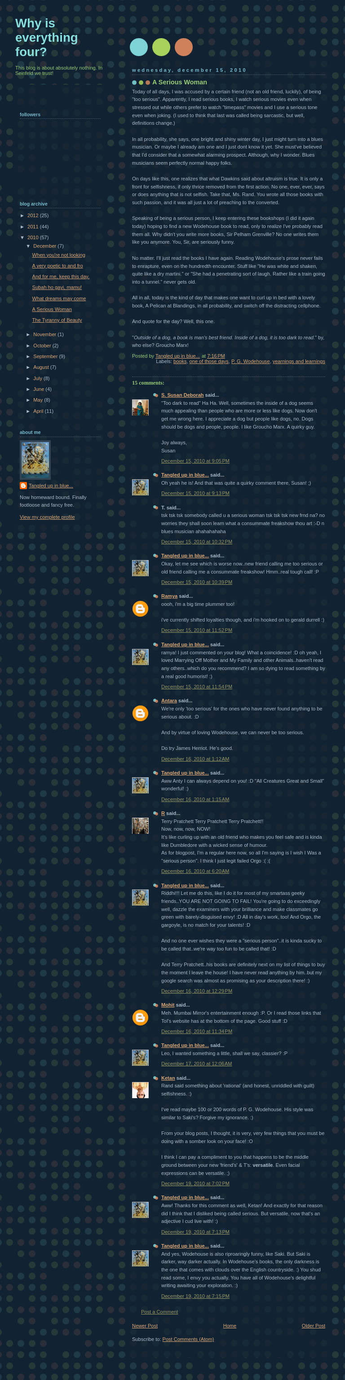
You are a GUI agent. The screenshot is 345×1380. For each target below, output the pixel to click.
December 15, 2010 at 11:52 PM (196, 630)
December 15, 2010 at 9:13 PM (195, 493)
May (38, 400)
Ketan (168, 1078)
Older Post (313, 1325)
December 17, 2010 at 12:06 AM (196, 1063)
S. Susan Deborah (182, 395)
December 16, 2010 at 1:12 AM (195, 759)
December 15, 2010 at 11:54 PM (196, 686)
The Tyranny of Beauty (57, 320)
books (179, 361)
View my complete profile (47, 517)
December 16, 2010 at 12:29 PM (196, 991)
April (38, 411)
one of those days (209, 361)
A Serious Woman (52, 309)
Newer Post (145, 1325)
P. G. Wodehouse (250, 361)
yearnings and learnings (299, 361)
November (45, 334)
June (39, 389)
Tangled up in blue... (185, 475)
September (46, 356)
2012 (33, 215)
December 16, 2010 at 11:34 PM (196, 1031)
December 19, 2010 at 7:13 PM (195, 1232)
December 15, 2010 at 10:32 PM (196, 541)
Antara (169, 700)
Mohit (167, 1005)
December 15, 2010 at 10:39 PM (196, 582)
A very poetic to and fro (57, 265)
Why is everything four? (46, 37)
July (38, 378)
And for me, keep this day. (61, 276)
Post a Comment (159, 1311)
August (41, 367)
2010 (33, 237)
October (42, 345)
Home (229, 1325)
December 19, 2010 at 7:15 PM (195, 1296)
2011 (33, 226)
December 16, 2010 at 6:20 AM (195, 871)
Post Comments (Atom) (188, 1339)
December (45, 246)
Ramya (169, 596)
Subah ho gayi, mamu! (57, 287)
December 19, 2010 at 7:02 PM (195, 1183)
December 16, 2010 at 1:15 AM (195, 799)
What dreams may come (59, 298)
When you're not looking (58, 255)
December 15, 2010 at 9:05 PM (195, 461)
